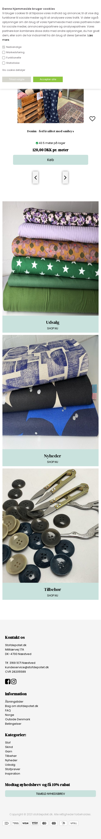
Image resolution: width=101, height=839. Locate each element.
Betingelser (13, 724)
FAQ (8, 710)
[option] (50, 119)
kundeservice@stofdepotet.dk (27, 667)
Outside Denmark (17, 719)
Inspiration (12, 773)
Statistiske (12, 63)
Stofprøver (12, 769)
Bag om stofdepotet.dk (21, 706)
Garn (8, 751)
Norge (9, 715)
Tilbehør (11, 756)
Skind (9, 747)
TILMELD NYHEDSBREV (50, 794)
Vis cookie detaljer (13, 70)
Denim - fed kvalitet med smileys (50, 131)
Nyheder (11, 760)
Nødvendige (13, 47)
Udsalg (10, 765)
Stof (8, 742)
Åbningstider (14, 701)
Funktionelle (13, 57)
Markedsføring (15, 52)
